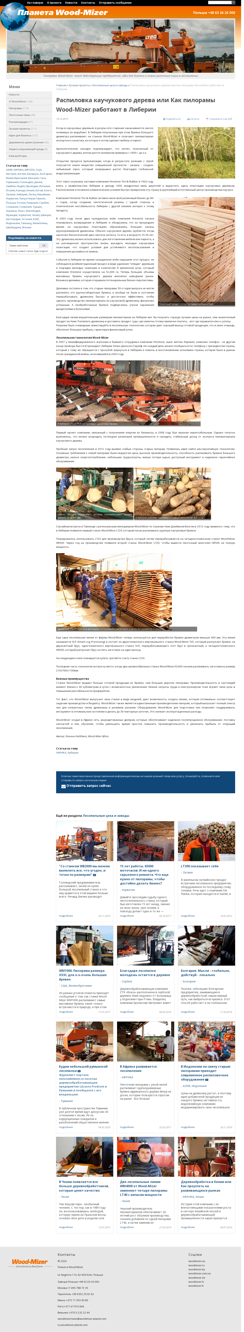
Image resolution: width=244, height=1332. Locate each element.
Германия (12, 182)
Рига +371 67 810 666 (71, 1306)
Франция (11, 215)
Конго (48, 190)
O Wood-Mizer (21, 101)
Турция (37, 206)
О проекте (54, 2)
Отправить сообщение (115, 2)
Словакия (12, 206)
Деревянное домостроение (29, 142)
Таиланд (26, 223)
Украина (11, 210)
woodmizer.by (196, 1269)
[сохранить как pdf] (219, 119)
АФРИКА (19, 169)
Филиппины (40, 223)
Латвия (10, 194)
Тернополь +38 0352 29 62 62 (76, 1294)
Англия (21, 173)
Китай (39, 190)
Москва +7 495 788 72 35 (73, 1288)
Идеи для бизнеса (23, 135)
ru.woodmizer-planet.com (73, 1325)
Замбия (11, 186)
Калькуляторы (18, 156)
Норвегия (12, 198)
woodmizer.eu (196, 1261)
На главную (35, 2)
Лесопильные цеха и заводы (110, 85)
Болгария (46, 173)
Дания (38, 182)
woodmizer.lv (196, 1281)
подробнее (66, 915)
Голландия (26, 182)
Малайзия (43, 194)
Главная (61, 85)
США (38, 169)
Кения (30, 190)
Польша (11, 202)
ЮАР (36, 219)
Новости (71, 2)
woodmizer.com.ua (199, 1273)
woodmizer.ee (196, 1277)
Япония (26, 227)
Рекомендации (21, 122)
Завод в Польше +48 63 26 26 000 (78, 1281)
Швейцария (13, 227)
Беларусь (33, 173)
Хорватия (25, 215)
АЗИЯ (9, 169)
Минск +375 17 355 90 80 (73, 1300)
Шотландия (13, 219)
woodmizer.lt (195, 1285)
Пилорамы (19, 108)
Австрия (11, 173)
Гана (43, 178)
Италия (10, 190)
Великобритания (16, 178)
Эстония (27, 219)
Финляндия (33, 210)
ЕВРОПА (30, 169)
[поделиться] (172, 119)
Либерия (21, 194)
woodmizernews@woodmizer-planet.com (82, 1318)
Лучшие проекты (23, 128)
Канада (20, 190)
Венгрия (33, 178)
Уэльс (21, 210)
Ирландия (32, 186)
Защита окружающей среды (28, 149)
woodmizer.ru (196, 1265)
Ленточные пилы (22, 115)
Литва (32, 194)
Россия (21, 202)
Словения (25, 206)
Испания (44, 186)
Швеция (46, 215)
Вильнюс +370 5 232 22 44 (74, 1312)
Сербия (44, 202)
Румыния (32, 202)
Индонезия (13, 223)
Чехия (36, 215)
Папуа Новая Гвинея (32, 198)
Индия (21, 186)
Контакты (88, 2)
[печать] (193, 119)
